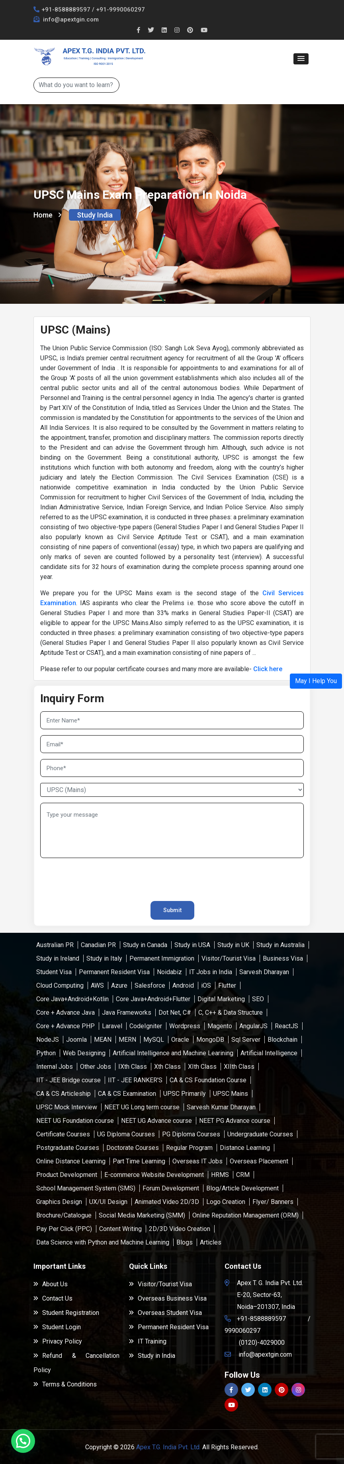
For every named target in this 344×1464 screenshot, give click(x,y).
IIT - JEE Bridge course (68, 1080)
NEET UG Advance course (156, 1120)
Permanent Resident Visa (114, 972)
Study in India (152, 1355)
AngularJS (253, 1026)
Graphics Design (59, 1202)
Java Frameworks (126, 1012)
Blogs (184, 1242)
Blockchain (282, 1039)
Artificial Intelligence (268, 1053)
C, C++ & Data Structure (230, 1012)
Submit (172, 910)
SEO (258, 999)
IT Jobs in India (210, 972)
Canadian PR (98, 945)
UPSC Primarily (184, 1093)
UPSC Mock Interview (66, 1107)
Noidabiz (169, 972)
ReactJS (286, 1026)
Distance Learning (245, 1147)
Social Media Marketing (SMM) (142, 1215)
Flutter (227, 985)
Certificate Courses (63, 1134)
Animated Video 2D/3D (167, 1202)
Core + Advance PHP (65, 1026)
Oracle (180, 1039)
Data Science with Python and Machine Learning (102, 1242)
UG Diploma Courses (126, 1134)
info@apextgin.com (70, 19)
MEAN (102, 1039)
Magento (219, 1026)
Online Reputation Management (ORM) (245, 1215)
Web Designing (84, 1053)
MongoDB (210, 1039)
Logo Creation (225, 1202)
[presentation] (86, 876)
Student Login (57, 1327)
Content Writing (120, 1229)
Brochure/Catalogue (64, 1215)
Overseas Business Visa (168, 1298)
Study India (95, 215)
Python (46, 1053)
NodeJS (47, 1039)
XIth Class (202, 1066)
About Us (50, 1284)
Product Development (66, 1175)
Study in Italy (104, 958)
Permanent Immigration (161, 958)
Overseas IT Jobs (197, 1161)
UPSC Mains (230, 1093)
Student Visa (54, 972)
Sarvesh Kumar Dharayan (221, 1107)
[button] (301, 58)
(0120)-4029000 (262, 1342)
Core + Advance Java (65, 1012)
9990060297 (242, 1330)
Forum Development (171, 1188)
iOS (206, 985)
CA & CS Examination (127, 1093)
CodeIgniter (145, 1026)
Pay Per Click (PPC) (64, 1229)
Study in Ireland (57, 958)
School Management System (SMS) (85, 1188)
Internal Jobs (54, 1066)
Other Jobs (95, 1066)
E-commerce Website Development (154, 1175)
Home (47, 215)
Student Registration (66, 1312)
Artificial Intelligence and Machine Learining (173, 1053)
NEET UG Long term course (142, 1107)
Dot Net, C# (174, 1012)
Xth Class (167, 1066)
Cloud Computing (60, 985)
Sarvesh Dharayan (264, 972)
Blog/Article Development (242, 1188)
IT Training (147, 1341)
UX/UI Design (108, 1202)
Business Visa (283, 958)
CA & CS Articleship (63, 1093)
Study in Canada (145, 945)
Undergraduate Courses (260, 1134)
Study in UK (233, 945)
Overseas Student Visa (165, 1312)
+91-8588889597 (65, 9)
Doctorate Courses (132, 1147)
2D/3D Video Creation (179, 1229)
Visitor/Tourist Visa (228, 958)
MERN (127, 1039)
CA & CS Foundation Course (208, 1080)
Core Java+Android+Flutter (153, 999)
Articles (210, 1242)
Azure (119, 985)
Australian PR (55, 945)
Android (183, 985)
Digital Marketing (221, 999)
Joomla (76, 1039)
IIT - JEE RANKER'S (135, 1080)
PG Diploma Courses (191, 1134)
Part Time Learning (139, 1161)
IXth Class (132, 1066)
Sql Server (245, 1039)
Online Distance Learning (71, 1161)
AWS (97, 985)
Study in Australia (280, 945)
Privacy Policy (57, 1341)
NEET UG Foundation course (75, 1120)
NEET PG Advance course (234, 1120)
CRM (243, 1175)
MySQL (153, 1039)
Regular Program (189, 1147)
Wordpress (184, 1026)
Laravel (112, 1026)
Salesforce (150, 985)
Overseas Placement (259, 1161)
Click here (267, 669)
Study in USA (192, 945)
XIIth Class (239, 1066)
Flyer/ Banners (272, 1202)
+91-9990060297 (120, 9)
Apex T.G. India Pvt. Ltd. (168, 1447)
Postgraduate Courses (67, 1147)
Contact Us (52, 1298)
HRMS (220, 1175)
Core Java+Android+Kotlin (72, 999)
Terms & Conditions (65, 1384)
